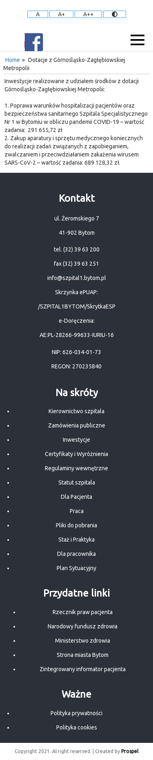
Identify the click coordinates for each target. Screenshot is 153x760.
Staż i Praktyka (76, 539)
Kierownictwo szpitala (76, 411)
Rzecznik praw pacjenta (83, 612)
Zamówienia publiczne (76, 425)
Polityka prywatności (76, 713)
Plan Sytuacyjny (76, 568)
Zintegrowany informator (72, 669)
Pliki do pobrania (76, 525)
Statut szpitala (76, 482)
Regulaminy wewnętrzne (76, 468)
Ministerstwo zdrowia (82, 640)
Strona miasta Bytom (83, 655)
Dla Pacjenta (76, 496)
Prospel (129, 751)
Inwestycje (76, 439)
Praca (77, 511)
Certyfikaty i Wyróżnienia (76, 454)
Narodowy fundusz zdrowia (83, 626)
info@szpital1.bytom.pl (76, 278)
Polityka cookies (76, 727)
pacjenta (115, 669)
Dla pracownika (76, 554)
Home (12, 60)
